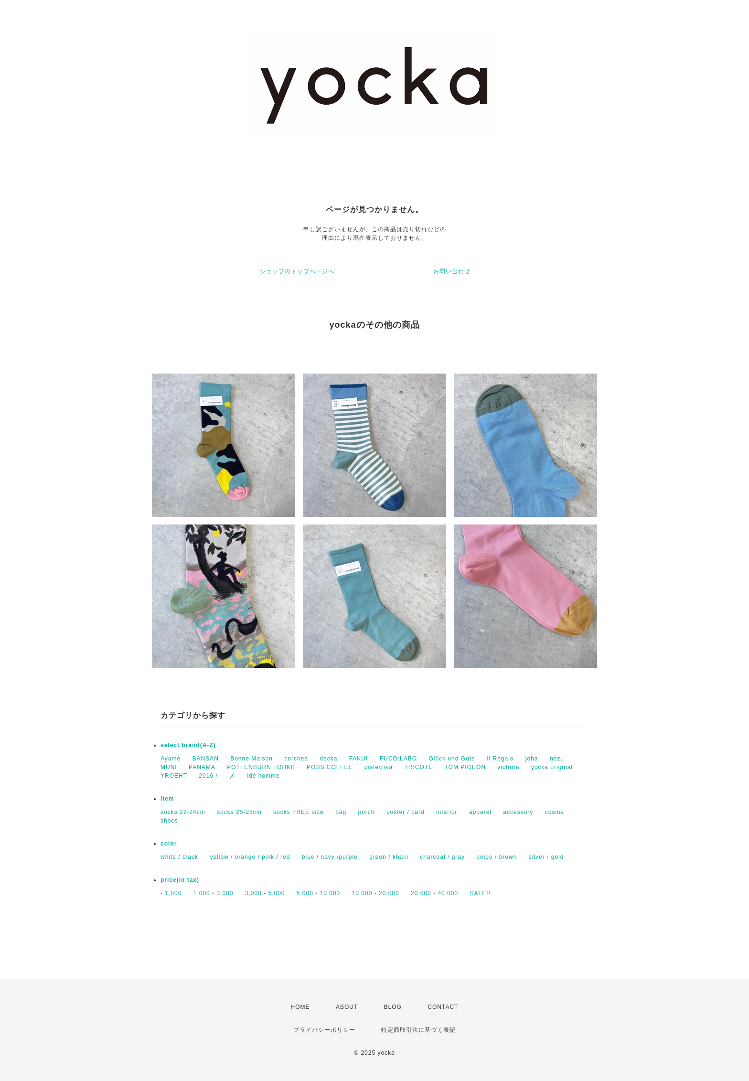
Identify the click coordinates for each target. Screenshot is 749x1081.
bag (340, 812)
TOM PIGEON (465, 767)
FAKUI (358, 758)
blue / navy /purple (330, 857)
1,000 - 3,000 (213, 893)
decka (328, 758)
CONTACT (443, 1007)
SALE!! (480, 893)
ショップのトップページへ (297, 271)
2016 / (208, 775)
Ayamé (170, 758)
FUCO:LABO (398, 758)
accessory (518, 812)
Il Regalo (500, 758)
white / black (179, 857)
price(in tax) (179, 880)
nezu (557, 758)
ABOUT (347, 1007)
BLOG (393, 1007)
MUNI (168, 767)
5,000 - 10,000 (318, 893)
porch (366, 812)
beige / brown (496, 857)
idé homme (263, 775)
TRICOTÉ (418, 767)
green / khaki (388, 857)
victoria (508, 767)
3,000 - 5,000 (265, 893)
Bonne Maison (251, 758)
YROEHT (173, 775)
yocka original (552, 767)
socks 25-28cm (239, 812)
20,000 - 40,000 (434, 893)
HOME (300, 1007)
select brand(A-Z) (188, 745)
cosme (554, 812)
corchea (296, 758)
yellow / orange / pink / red (250, 857)
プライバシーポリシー (324, 1030)
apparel (480, 812)
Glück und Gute (451, 758)
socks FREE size (298, 812)
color (168, 843)
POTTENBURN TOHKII (261, 767)
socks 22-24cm (182, 812)
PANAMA (202, 767)
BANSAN (205, 758)
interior (447, 812)
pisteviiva (378, 767)
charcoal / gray (442, 857)
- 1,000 (171, 893)
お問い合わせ (452, 271)
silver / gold (546, 857)
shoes (169, 820)
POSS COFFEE (330, 767)
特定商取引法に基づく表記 (418, 1030)
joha (531, 758)
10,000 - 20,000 (375, 893)
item (167, 798)
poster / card (405, 812)
